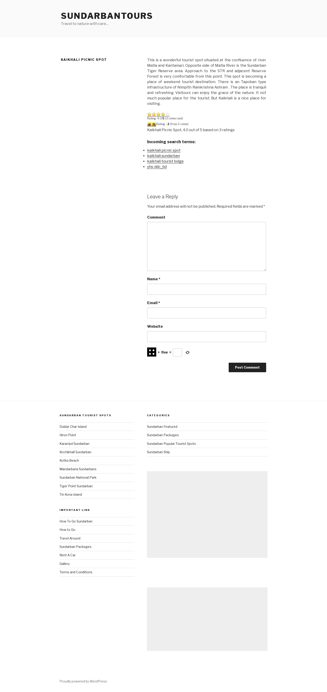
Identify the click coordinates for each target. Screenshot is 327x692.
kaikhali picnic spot (164, 150)
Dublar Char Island (73, 426)
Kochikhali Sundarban (75, 452)
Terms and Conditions (75, 572)
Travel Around (69, 538)
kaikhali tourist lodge (165, 161)
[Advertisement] (207, 514)
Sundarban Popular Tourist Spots (171, 444)
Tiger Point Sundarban (76, 486)
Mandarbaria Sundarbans (78, 469)
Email (153, 303)
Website (155, 326)
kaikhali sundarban (163, 156)
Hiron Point (67, 435)
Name (153, 279)
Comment (156, 217)
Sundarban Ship (158, 452)
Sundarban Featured (162, 426)
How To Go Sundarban (75, 521)
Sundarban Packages (75, 547)
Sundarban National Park (78, 477)
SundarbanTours (107, 16)
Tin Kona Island (70, 494)
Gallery (64, 564)
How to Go (67, 530)
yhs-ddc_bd (157, 167)
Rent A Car (67, 555)
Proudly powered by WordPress (83, 681)
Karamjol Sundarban (74, 444)
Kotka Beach (69, 460)
